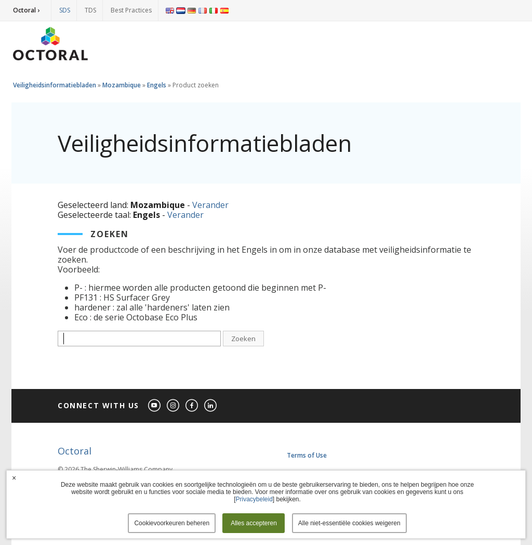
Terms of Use (307, 455)
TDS (90, 10)
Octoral (74, 451)
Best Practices (131, 10)
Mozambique (121, 85)
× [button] (14, 478)
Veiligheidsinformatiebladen (54, 85)
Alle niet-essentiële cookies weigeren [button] (349, 523)
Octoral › (26, 10)
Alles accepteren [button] (254, 523)
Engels (156, 85)
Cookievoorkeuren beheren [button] (171, 523)
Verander (210, 205)
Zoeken (243, 338)
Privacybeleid (253, 499)
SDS (64, 10)
